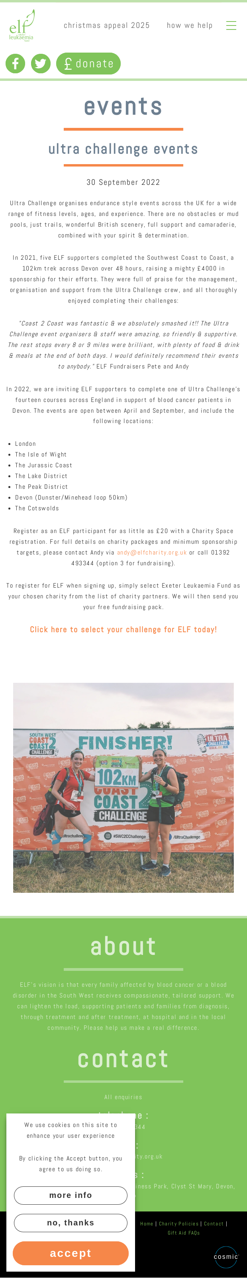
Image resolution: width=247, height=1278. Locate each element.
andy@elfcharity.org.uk (152, 552)
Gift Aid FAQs (184, 1232)
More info (70, 1195)
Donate (88, 63)
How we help (190, 25)
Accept (71, 1253)
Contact (214, 1223)
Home (146, 1223)
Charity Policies (179, 1223)
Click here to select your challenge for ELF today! (123, 629)
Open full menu (231, 25)
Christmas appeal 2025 (107, 25)
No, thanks (71, 1222)
